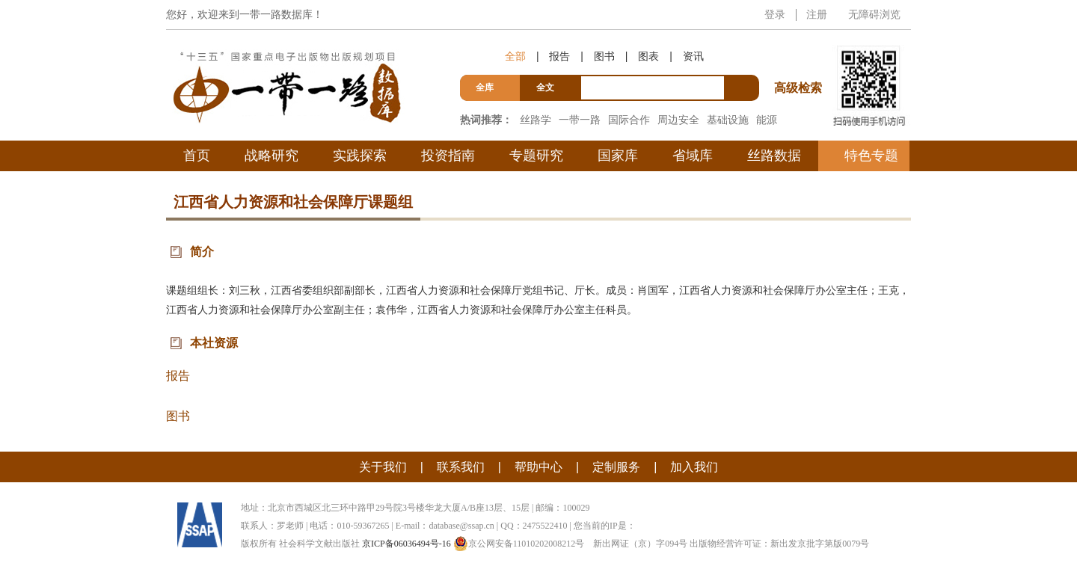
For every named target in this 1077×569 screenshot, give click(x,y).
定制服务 (616, 467)
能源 (766, 120)
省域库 (692, 155)
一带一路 (580, 120)
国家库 (618, 155)
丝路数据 (774, 155)
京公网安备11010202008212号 (519, 543)
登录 (774, 14)
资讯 (693, 56)
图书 (604, 56)
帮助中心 (538, 467)
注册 (816, 14)
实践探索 (360, 155)
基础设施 (728, 120)
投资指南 (448, 155)
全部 (515, 56)
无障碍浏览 (874, 14)
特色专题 (871, 155)
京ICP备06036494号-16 (406, 543)
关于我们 (383, 467)
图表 (648, 56)
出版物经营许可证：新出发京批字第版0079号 (779, 543)
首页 (196, 155)
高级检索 (800, 60)
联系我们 (461, 467)
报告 (559, 56)
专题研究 (536, 155)
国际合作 (629, 120)
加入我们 (694, 467)
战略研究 (271, 155)
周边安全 (678, 120)
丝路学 (535, 120)
